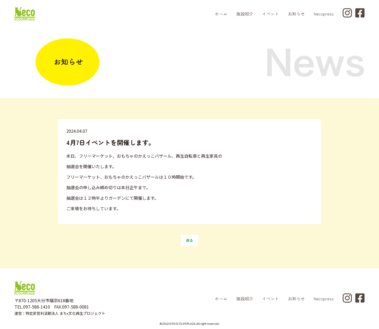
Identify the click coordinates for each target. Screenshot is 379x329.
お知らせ (296, 14)
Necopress (324, 14)
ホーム (221, 14)
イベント (270, 14)
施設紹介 (244, 14)
